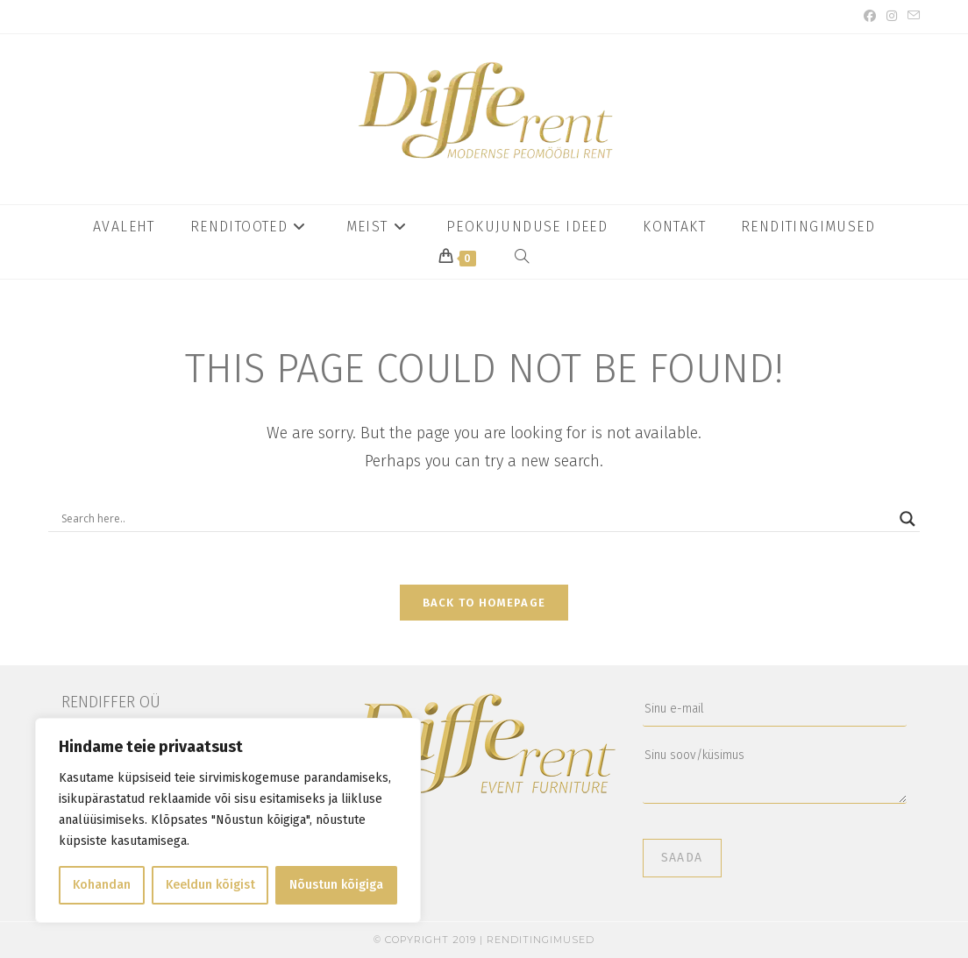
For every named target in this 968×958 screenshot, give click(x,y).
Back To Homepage (484, 602)
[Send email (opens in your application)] (911, 16)
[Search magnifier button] (907, 519)
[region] (228, 820)
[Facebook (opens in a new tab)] (869, 16)
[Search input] (476, 519)
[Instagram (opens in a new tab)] (891, 16)
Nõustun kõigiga (336, 884)
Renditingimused (540, 939)
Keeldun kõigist (210, 884)
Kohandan (102, 884)
